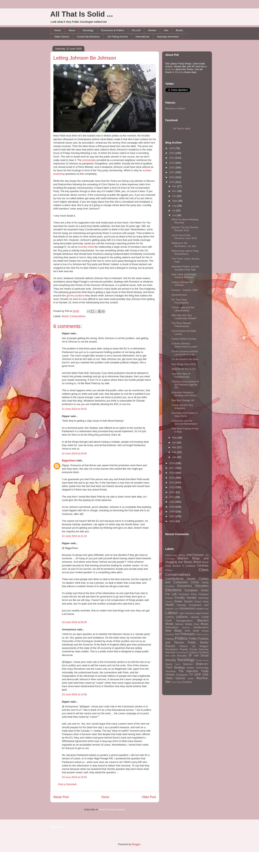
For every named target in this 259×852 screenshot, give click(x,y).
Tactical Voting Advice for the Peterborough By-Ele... (185, 384)
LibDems (182, 616)
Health (169, 604)
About (72, 30)
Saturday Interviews (168, 36)
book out (170, 69)
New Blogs (173, 630)
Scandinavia (182, 652)
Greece (169, 601)
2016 (172, 472)
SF (190, 655)
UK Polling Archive (117, 36)
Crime (195, 582)
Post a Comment (67, 784)
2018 (172, 463)
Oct (174, 196)
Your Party (177, 682)
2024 (172, 157)
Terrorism (170, 671)
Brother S (178, 565)
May (174, 437)
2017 (172, 468)
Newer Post (61, 797)
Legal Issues (201, 613)
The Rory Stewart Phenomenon (181, 325)
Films (194, 594)
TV (191, 674)
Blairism (183, 558)
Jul (174, 210)
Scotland (204, 652)
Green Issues (183, 601)
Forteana (203, 594)
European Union (196, 590)
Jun (174, 215)
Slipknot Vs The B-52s (184, 369)
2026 (172, 148)
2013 (172, 487)
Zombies (187, 682)
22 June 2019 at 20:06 (74, 453)
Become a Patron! (175, 108)
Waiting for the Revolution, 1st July (184, 244)
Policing (169, 638)
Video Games (61, 36)
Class (203, 569)
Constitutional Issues (180, 578)
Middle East (192, 624)
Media (169, 624)
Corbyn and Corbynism (187, 580)
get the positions (75, 295)
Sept (175, 200)
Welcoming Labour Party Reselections (185, 252)
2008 (172, 511)
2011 (172, 497)
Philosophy (188, 634)
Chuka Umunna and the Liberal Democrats (185, 353)
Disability (169, 586)
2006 (172, 521)
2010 (172, 501)
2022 (172, 167)
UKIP (197, 674)
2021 (172, 172)
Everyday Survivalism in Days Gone (185, 414)
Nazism (186, 627)
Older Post (149, 797)
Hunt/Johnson (179, 294)
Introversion (187, 608)
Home (57, 30)
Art (207, 555)
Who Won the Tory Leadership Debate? (184, 317)
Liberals (194, 617)
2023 (172, 162)
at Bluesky (178, 72)
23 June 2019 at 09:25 (74, 622)
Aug (174, 205)
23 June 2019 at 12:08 (74, 694)
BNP (180, 562)
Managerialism (184, 620)
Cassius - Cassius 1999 (185, 290)
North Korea (201, 630)
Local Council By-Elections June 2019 (184, 237)
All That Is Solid (181, 128)
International (142, 36)
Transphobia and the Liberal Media (183, 309)
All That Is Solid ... (81, 14)
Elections (173, 590)
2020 (172, 177)
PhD (177, 634)
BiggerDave (69, 460)
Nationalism (171, 627)
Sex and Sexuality (176, 655)
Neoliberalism (201, 627)
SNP (196, 655)
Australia (169, 558)
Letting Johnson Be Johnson (84, 58)
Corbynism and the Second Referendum (184, 422)
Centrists (203, 565)
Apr (174, 442)
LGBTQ (169, 617)
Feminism (183, 594)
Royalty (184, 649)
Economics (184, 585)
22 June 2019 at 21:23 (74, 536)
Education (201, 585)
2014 (172, 482)
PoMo (193, 638)
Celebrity (190, 565)
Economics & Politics (112, 30)
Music (205, 624)
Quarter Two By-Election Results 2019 (185, 229)
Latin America (186, 613)
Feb (174, 452)
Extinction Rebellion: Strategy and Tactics (184, 394)
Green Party (201, 601)
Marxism (203, 620)
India (176, 609)
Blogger (136, 844)
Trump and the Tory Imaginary (182, 407)
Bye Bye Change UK (183, 400)
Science (193, 652)
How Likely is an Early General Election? (184, 276)
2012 (172, 492)
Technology (202, 667)
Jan (174, 457)
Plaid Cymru (202, 634)
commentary (89, 160)
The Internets (188, 671)
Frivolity (180, 597)
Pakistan (169, 634)
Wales (191, 678)
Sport (177, 664)
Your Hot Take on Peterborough (181, 375)
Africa (182, 555)
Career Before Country (184, 338)
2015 (172, 477)
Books (179, 30)
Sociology (88, 30)
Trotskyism (182, 674)
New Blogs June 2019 (184, 364)
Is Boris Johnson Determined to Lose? (185, 345)
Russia (193, 649)
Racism (170, 646)
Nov (174, 191)
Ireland (200, 608)
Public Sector (198, 642)
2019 (172, 182)
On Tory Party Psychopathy (180, 301)
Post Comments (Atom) (112, 809)
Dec (174, 186)
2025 (172, 153)
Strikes (190, 667)
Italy (206, 608)
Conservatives (78, 316)
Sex (166, 30)
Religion (204, 646)
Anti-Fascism (195, 555)
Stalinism (188, 664)
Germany (203, 597)
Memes (179, 624)
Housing (181, 605)
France (169, 597)
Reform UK (187, 646)
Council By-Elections (88, 36)
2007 (172, 516)
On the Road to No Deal (185, 359)
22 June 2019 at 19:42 (74, 408)
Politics (181, 638)
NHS (187, 630)
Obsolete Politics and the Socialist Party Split (185, 268)
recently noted (86, 246)
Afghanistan (171, 555)
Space (168, 664)
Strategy (179, 667)
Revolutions (171, 649)
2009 (172, 506)
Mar (174, 447)
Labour (171, 612)
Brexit (65, 316)
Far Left (136, 30)
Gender (152, 30)
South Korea (202, 660)
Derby (205, 582)
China (168, 570)
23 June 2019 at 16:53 (74, 777)
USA (205, 674)
